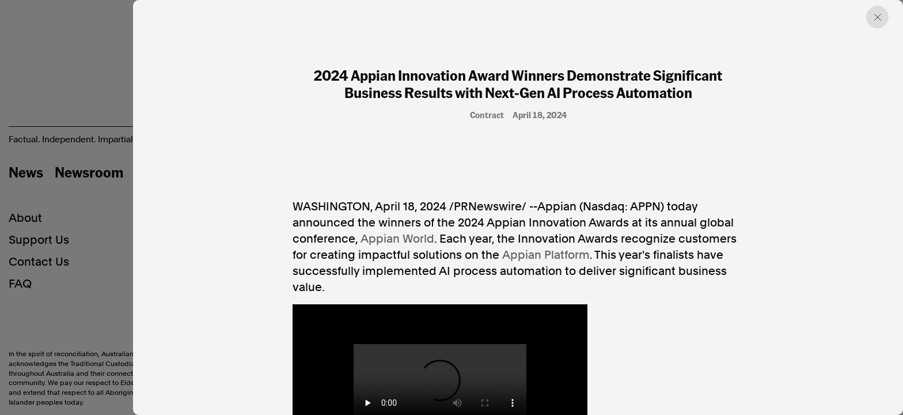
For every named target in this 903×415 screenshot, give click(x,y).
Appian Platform (546, 255)
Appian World (397, 239)
